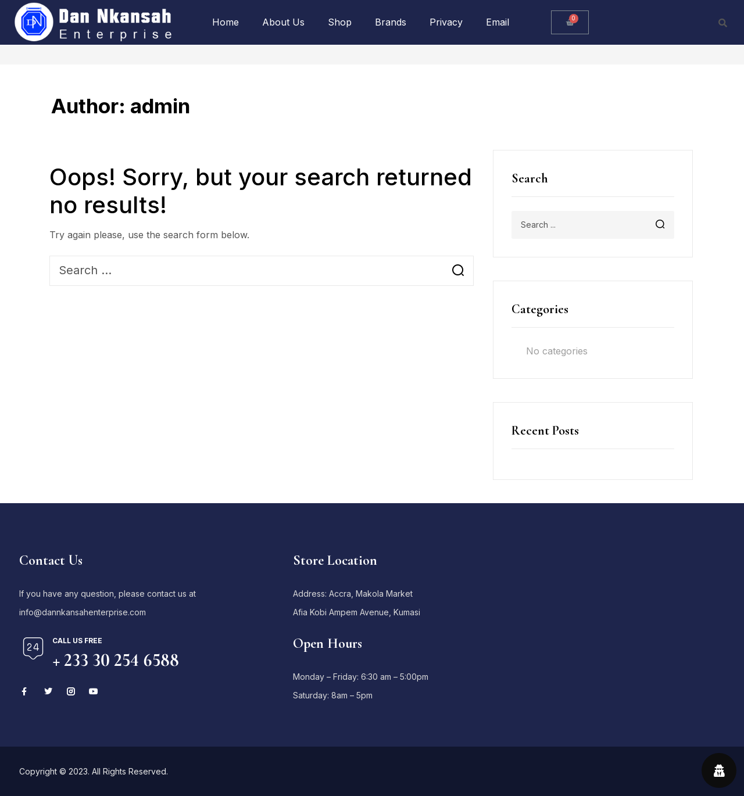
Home (225, 22)
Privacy (446, 22)
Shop (340, 22)
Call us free (77, 640)
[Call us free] (33, 648)
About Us (283, 22)
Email (497, 22)
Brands (390, 22)
